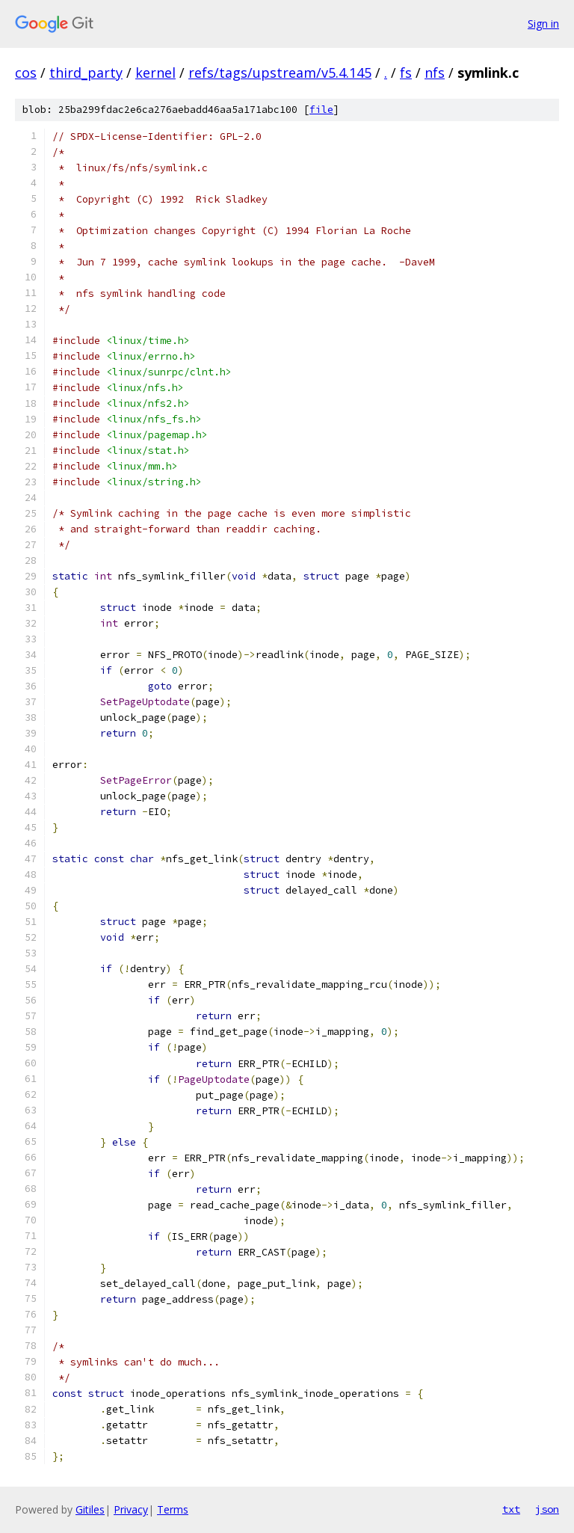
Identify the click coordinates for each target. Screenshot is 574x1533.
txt (511, 1509)
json (547, 1509)
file (321, 109)
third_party (86, 73)
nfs (435, 73)
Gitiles (90, 1509)
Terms (172, 1509)
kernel (155, 73)
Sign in (543, 23)
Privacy (131, 1509)
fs (406, 73)
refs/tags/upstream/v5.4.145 (279, 73)
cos (26, 73)
